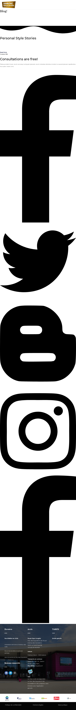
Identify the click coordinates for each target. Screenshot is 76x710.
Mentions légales (38, 705)
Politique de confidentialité (13, 705)
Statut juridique (62, 705)
